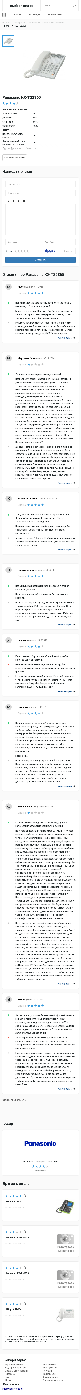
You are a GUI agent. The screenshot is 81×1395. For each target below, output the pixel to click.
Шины (8, 1380)
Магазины (55, 14)
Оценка (8, 251)
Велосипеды (49, 1364)
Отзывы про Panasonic (14, 1100)
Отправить (40, 260)
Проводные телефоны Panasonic (40, 1152)
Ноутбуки (47, 1370)
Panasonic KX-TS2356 (40, 1277)
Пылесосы (10, 1374)
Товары (15, 14)
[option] (8, 41)
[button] (8, 201)
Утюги (8, 1377)
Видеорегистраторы (15, 1367)
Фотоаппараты (50, 1377)
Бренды (34, 14)
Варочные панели (14, 1364)
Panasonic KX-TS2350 (40, 1241)
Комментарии (65, 338)
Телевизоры (49, 1374)
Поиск (74, 5)
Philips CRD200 (40, 1323)
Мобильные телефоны (16, 1370)
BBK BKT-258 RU (40, 1205)
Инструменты (50, 1367)
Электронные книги (53, 1380)
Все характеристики (14, 157)
